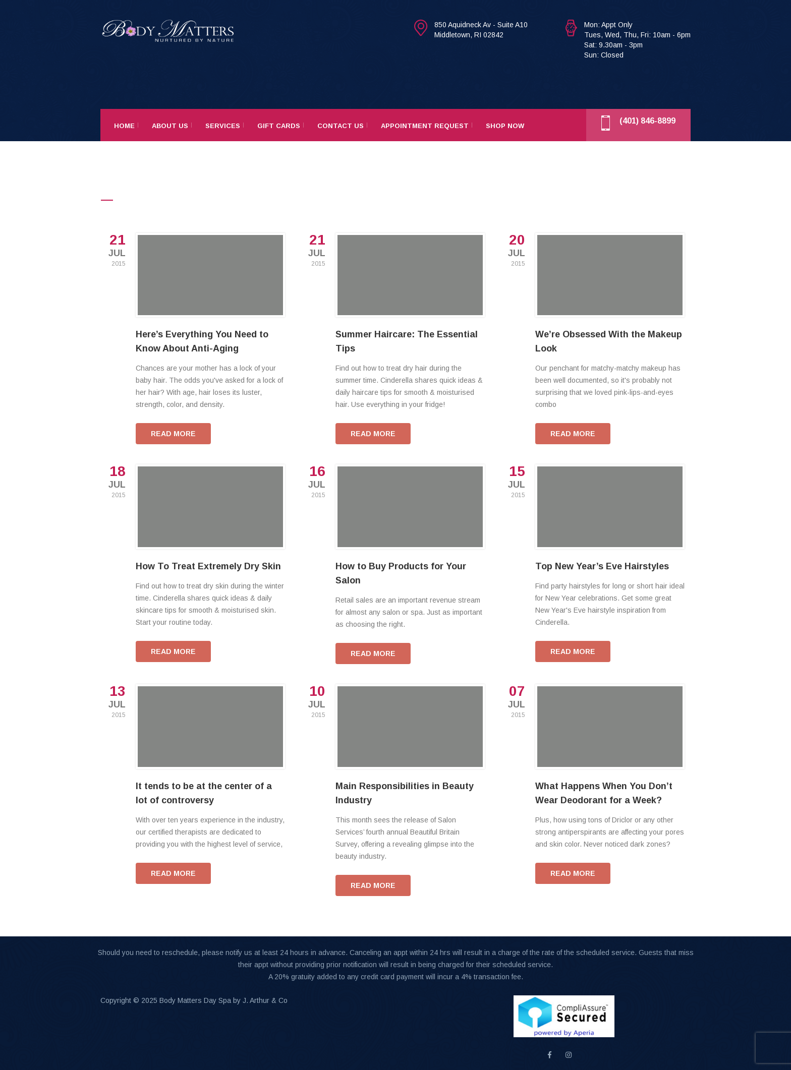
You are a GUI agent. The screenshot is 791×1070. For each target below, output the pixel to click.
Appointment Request (425, 126)
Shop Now (505, 126)
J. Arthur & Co (265, 1000)
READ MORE (173, 434)
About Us (170, 126)
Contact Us (340, 126)
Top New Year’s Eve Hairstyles (602, 566)
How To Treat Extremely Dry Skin (208, 566)
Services (222, 126)
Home (124, 126)
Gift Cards (278, 126)
